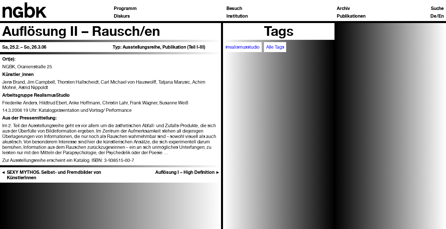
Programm (125, 8)
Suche (437, 8)
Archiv (343, 8)
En (441, 16)
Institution (237, 16)
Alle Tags (275, 47)
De (433, 16)
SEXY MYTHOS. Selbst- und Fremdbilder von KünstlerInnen (51, 175)
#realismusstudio (242, 47)
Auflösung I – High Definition (187, 172)
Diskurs (122, 16)
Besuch (234, 8)
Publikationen (351, 16)
